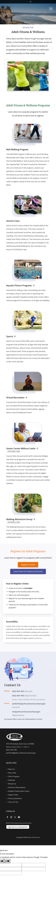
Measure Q (12, 784)
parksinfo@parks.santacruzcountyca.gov (28, 703)
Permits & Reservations (16, 787)
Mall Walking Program (17, 149)
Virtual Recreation (15, 397)
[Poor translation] (7, 861)
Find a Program (13, 776)
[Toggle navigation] (51, 9)
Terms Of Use (13, 802)
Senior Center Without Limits (21, 448)
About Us (11, 769)
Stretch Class (13, 220)
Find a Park (12, 773)
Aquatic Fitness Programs (19, 285)
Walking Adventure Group (19, 519)
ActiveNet (28, 588)
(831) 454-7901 (11, 750)
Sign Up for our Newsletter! (18, 827)
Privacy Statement (15, 798)
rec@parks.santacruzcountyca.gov (26, 711)
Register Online (28, 564)
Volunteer (11, 780)
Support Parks (13, 795)
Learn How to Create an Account (28, 571)
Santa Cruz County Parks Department (10, 9)
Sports (9, 336)
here (8, 185)
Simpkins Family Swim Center (18, 791)
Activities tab (25, 591)
